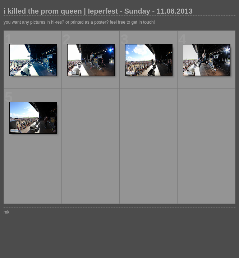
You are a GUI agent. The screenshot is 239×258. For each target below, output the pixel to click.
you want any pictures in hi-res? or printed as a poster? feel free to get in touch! (79, 22)
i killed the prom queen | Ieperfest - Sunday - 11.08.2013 (98, 11)
